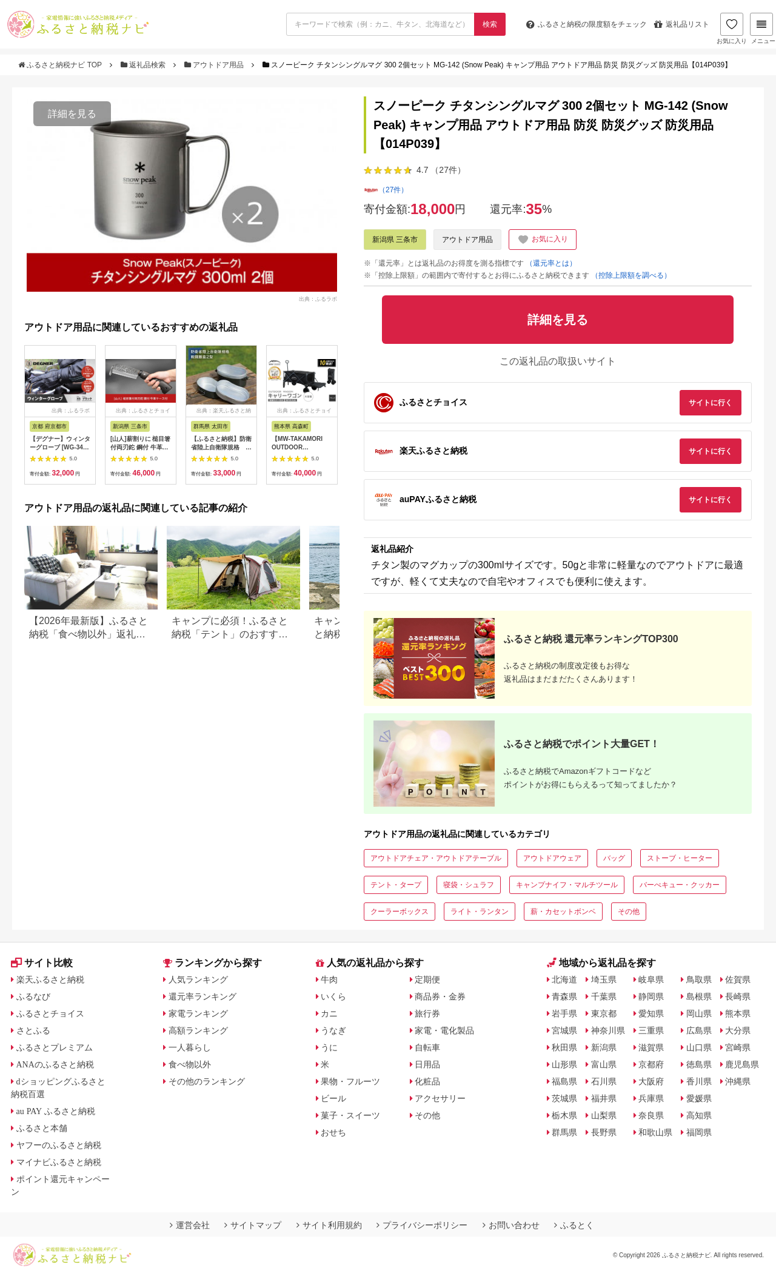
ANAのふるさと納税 (55, 1064)
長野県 (604, 1132)
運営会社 (190, 1225)
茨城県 (564, 1098)
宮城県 (564, 1030)
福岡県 (699, 1132)
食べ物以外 (190, 1064)
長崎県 (738, 996)
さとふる (33, 1030)
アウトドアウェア (552, 858)
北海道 (564, 979)
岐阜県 (651, 979)
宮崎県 (738, 1047)
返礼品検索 (144, 65)
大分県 (738, 1030)
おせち (333, 1132)
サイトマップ (252, 1225)
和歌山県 (655, 1132)
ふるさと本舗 (41, 1128)
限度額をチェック (586, 24)
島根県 (699, 996)
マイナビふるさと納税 (58, 1162)
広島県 (699, 1030)
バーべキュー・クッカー (680, 885)
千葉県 (604, 996)
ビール (333, 1098)
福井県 (604, 1098)
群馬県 (564, 1132)
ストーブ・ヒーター (679, 858)
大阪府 (651, 1081)
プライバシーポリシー (421, 1225)
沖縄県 (738, 1081)
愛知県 (651, 1013)
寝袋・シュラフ (468, 885)
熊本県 (738, 1013)
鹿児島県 (742, 1064)
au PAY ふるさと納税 (56, 1111)
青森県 (564, 996)
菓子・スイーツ (350, 1115)
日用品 (427, 1064)
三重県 (651, 1030)
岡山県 (699, 1013)
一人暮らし (190, 1047)
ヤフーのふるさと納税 (58, 1145)
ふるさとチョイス (50, 1013)
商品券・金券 (440, 996)
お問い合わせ (511, 1225)
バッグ (614, 858)
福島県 (564, 1081)
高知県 (699, 1115)
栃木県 (564, 1115)
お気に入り (732, 28)
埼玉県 (604, 979)
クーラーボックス (399, 911)
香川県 (699, 1081)
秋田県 (564, 1047)
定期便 (427, 979)
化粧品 (427, 1081)
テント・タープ (395, 885)
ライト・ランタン (479, 911)
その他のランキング (207, 1081)
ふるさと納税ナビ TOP (61, 65)
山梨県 (604, 1115)
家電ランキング (198, 1013)
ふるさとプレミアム (54, 1047)
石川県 (604, 1081)
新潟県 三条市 (395, 239)
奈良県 (651, 1115)
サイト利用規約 (329, 1225)
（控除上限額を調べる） (631, 275)
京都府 (651, 1064)
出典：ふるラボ (318, 298)
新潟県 (604, 1047)
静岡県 (651, 996)
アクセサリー (440, 1098)
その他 (629, 911)
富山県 (604, 1064)
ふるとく (574, 1225)
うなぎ (333, 1030)
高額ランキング (198, 1030)
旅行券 (427, 1013)
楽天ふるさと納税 (50, 979)
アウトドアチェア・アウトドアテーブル (435, 858)
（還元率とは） (551, 263)
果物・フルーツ (350, 1081)
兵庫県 (651, 1098)
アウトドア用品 (215, 65)
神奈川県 (608, 1030)
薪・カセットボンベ (563, 911)
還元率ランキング (202, 996)
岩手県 (564, 1013)
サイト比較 (42, 963)
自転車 (427, 1047)
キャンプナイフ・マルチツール (567, 885)
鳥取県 (699, 979)
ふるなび (33, 996)
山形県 (564, 1064)
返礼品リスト (681, 24)
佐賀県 (738, 979)
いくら (333, 996)
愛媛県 (699, 1098)
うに (329, 1047)
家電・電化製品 (444, 1030)
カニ (329, 1013)
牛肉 (329, 979)
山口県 (699, 1047)
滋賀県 (651, 1047)
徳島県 (699, 1064)
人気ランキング (198, 979)
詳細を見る (72, 114)
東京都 (604, 1013)
